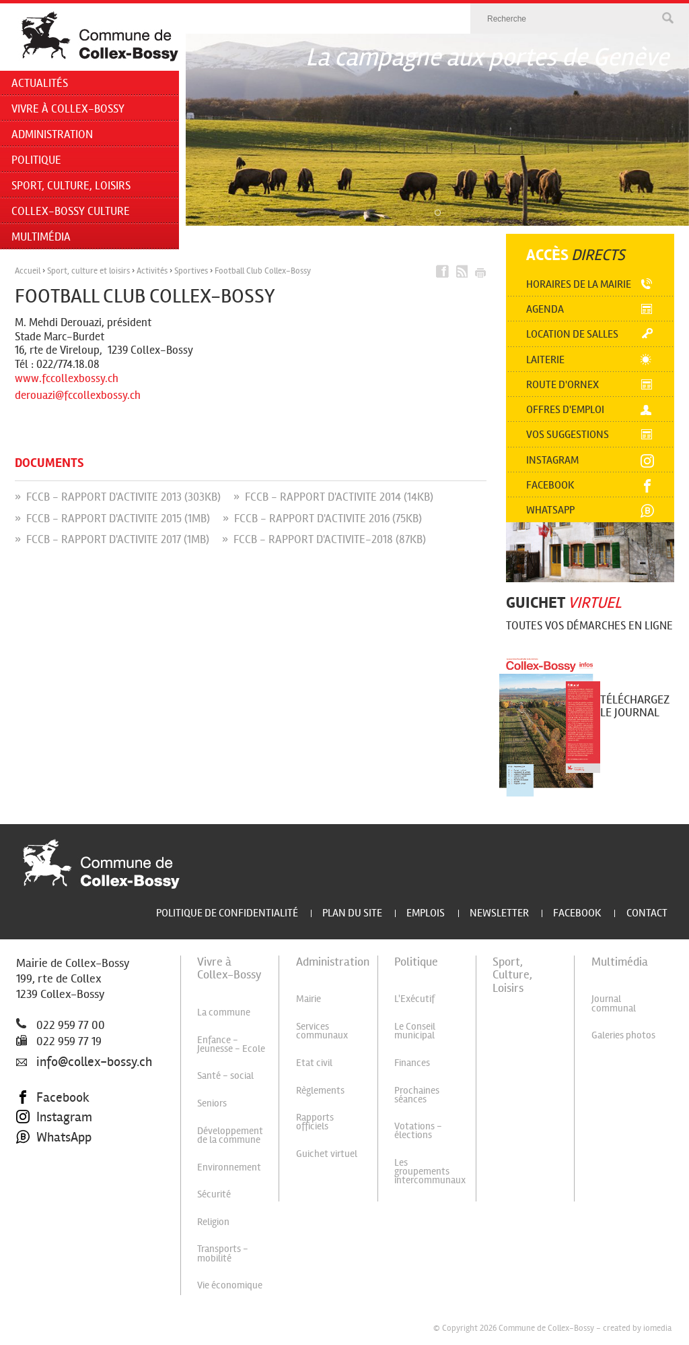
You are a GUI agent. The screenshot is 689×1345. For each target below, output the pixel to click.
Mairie (308, 999)
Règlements (320, 1090)
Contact (646, 912)
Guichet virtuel (326, 1154)
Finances (412, 1063)
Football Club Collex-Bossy (263, 270)
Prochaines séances (416, 1094)
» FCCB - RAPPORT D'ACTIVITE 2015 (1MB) (112, 518)
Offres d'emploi (565, 409)
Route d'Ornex (562, 384)
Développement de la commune (230, 1135)
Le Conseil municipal (414, 1030)
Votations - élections (418, 1130)
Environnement (229, 1167)
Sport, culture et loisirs (88, 270)
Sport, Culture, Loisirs (71, 186)
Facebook (550, 484)
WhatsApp (54, 1137)
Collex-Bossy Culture (70, 211)
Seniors (212, 1103)
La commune (223, 1012)
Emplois (425, 912)
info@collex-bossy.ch (84, 1062)
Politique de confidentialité (227, 912)
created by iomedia (637, 1328)
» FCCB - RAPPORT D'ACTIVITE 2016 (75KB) (322, 518)
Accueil (27, 270)
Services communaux (322, 1030)
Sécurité (214, 1194)
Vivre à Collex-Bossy (67, 109)
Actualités (39, 83)
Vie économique (229, 1285)
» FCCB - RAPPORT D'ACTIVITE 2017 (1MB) (112, 539)
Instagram (552, 459)
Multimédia (41, 237)
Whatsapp (550, 509)
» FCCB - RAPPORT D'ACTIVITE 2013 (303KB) (118, 497)
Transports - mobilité (222, 1253)
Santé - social (225, 1075)
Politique (36, 160)
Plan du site (352, 912)
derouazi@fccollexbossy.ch (78, 395)
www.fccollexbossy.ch (66, 378)
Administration (52, 134)
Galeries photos (623, 1035)
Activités (152, 270)
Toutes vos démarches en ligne (589, 626)
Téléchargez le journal (634, 706)
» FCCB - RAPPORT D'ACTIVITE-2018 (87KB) (324, 539)
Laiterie (545, 359)
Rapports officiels (315, 1121)
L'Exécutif (414, 999)
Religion (213, 1222)
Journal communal (613, 1003)
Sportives (191, 270)
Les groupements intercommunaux (430, 1171)
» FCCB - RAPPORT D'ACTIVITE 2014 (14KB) (333, 497)
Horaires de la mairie (578, 284)
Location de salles (572, 333)
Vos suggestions (567, 434)
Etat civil (314, 1063)
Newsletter (499, 912)
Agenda (545, 309)
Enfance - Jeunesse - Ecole (231, 1044)
